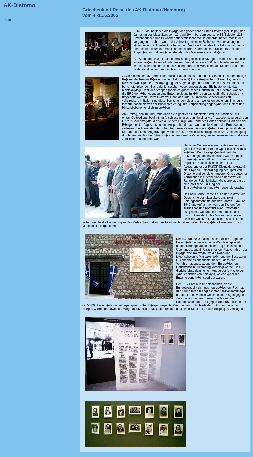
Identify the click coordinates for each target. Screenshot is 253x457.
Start (8, 20)
